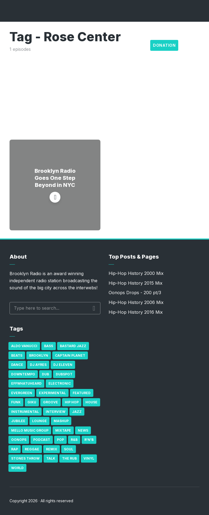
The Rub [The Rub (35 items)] (69, 458)
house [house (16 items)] (91, 402)
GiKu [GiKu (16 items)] (31, 402)
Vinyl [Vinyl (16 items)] (89, 458)
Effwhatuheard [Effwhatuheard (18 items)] (26, 383)
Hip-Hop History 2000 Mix (136, 273)
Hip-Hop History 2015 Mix (135, 283)
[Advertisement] (104, 93)
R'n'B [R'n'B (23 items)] (89, 440)
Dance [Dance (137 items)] (17, 365)
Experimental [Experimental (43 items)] (52, 393)
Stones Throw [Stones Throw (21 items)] (25, 458)
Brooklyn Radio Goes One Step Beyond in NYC (55, 178)
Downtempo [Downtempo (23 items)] (23, 374)
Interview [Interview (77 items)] (55, 412)
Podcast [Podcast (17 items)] (41, 440)
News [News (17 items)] (83, 430)
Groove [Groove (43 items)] (50, 402)
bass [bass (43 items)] (48, 346)
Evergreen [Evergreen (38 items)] (21, 393)
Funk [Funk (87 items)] (16, 402)
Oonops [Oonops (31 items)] (18, 440)
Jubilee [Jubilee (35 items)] (18, 421)
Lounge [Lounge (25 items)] (39, 421)
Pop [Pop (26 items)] (60, 440)
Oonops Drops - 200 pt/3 (135, 292)
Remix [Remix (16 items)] (51, 449)
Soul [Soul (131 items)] (68, 449)
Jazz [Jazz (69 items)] (77, 412)
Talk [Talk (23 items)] (50, 458)
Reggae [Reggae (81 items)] (32, 449)
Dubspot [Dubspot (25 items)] (64, 374)
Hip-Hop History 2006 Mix (136, 302)
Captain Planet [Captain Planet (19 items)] (70, 355)
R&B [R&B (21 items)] (74, 440)
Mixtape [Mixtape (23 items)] (63, 430)
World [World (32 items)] (17, 468)
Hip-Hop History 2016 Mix (136, 312)
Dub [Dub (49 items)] (45, 374)
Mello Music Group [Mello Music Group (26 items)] (29, 430)
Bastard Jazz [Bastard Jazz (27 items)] (73, 346)
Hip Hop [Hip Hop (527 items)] (72, 402)
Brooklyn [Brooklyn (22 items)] (38, 355)
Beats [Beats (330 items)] (16, 355)
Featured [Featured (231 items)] (82, 393)
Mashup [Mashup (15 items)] (61, 421)
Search (94, 308)
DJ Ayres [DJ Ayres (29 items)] (38, 365)
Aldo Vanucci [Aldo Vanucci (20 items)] (24, 346)
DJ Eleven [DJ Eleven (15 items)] (62, 365)
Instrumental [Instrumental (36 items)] (25, 412)
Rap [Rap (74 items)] (14, 449)
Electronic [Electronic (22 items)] (59, 383)
